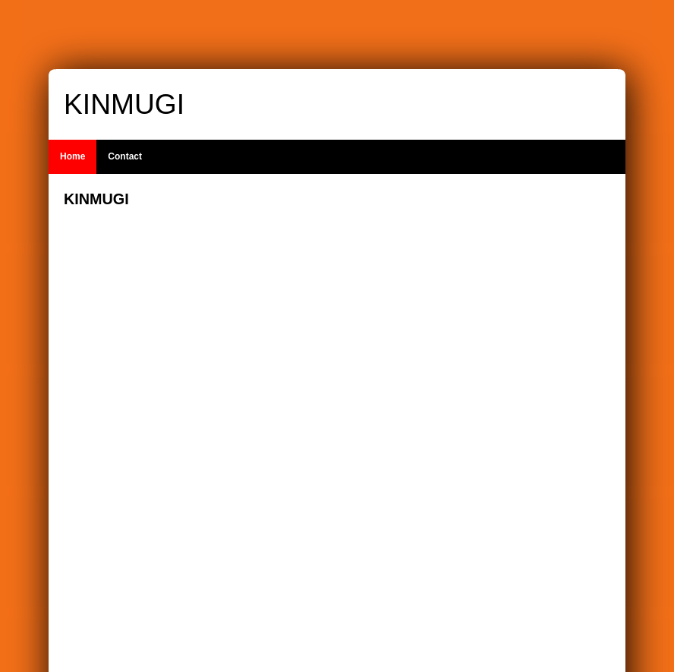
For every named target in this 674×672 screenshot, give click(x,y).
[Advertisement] (519, 417)
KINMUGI (124, 104)
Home (72, 156)
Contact (125, 156)
